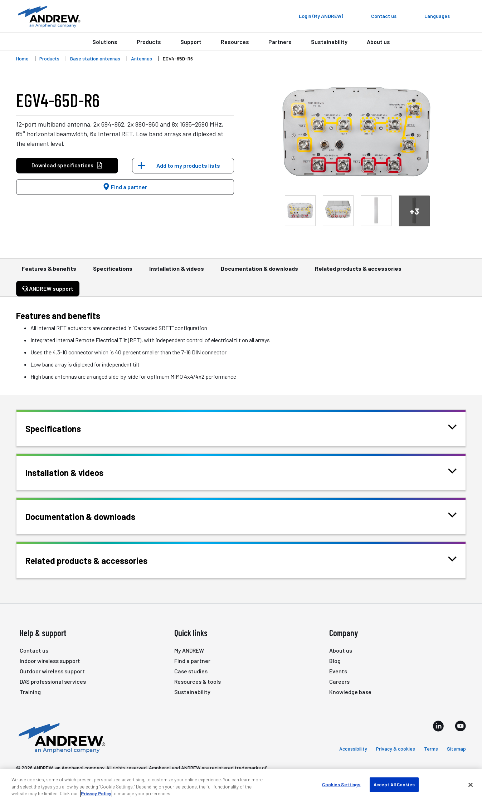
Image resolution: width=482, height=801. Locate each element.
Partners (280, 41)
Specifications (112, 272)
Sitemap (456, 749)
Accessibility (353, 749)
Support (190, 41)
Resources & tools (197, 681)
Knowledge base (350, 691)
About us (378, 41)
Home (22, 58)
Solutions (104, 41)
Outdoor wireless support (52, 671)
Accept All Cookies (394, 784)
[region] (241, 785)
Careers (339, 681)
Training (30, 691)
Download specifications (67, 165)
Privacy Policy (96, 793)
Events (338, 671)
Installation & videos (176, 272)
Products (149, 41)
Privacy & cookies (395, 749)
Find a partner (125, 186)
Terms (431, 749)
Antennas (141, 58)
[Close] (470, 784)
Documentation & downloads (259, 272)
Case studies (191, 671)
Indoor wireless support (50, 660)
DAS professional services (53, 681)
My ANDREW (189, 650)
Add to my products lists (188, 165)
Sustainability (329, 41)
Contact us (34, 650)
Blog (335, 660)
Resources (235, 41)
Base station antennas (95, 58)
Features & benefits (49, 272)
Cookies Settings (341, 784)
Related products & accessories (358, 272)
